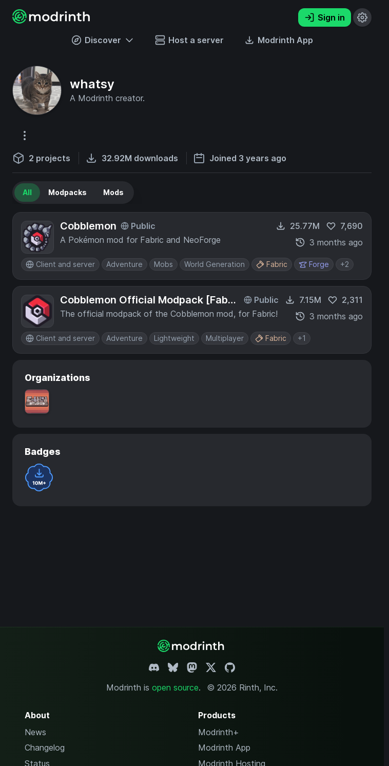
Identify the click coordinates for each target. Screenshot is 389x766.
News (35, 732)
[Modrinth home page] (52, 20)
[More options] (24, 135)
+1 (302, 338)
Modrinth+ (218, 732)
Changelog (45, 747)
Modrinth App (224, 747)
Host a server (189, 40)
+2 (344, 264)
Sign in (324, 17)
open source (175, 687)
